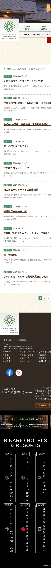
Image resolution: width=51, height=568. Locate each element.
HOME (26, 34)
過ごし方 (25, 358)
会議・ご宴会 (27, 355)
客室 (27, 27)
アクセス (25, 361)
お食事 (7, 358)
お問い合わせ (44, 361)
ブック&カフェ (28, 352)
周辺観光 (36, 34)
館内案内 (8, 361)
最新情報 (43, 358)
